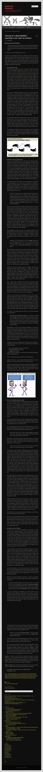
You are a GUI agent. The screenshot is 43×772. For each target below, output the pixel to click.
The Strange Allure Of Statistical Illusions (13, 709)
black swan (18, 674)
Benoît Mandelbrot (33, 673)
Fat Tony (32, 674)
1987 (20, 673)
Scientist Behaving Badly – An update (13, 728)
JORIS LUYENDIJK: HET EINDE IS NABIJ (13, 740)
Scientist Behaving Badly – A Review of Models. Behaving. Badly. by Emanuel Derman (22, 727)
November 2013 (8, 749)
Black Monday (13, 674)
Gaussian (6, 675)
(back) (14, 670)
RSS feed (7, 682)
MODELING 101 (8, 720)
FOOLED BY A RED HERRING (10, 715)
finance (35, 674)
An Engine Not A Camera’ (15, 190)
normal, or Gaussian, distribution (27, 68)
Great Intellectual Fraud (16, 675)
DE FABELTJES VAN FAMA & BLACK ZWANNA (13, 702)
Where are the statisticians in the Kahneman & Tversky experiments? (19, 713)
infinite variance (30, 675)
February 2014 (7, 747)
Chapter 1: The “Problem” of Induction (13, 718)
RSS (5, 761)
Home (6, 27)
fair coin (25, 674)
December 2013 (8, 748)
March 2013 (7, 753)
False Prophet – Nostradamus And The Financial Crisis (16, 714)
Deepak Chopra (18, 557)
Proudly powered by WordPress (21, 767)
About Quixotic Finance (21, 27)
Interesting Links (12, 27)
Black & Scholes (7, 674)
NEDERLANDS (7, 736)
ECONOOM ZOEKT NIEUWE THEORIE (12, 703)
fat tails (29, 674)
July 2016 (6, 744)
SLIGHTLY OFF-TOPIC (9, 732)
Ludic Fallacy (35, 675)
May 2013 (6, 752)
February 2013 (7, 754)
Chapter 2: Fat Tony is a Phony (12, 719)
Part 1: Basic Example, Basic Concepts (13, 722)
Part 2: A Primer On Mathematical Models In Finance (15, 723)
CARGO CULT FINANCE (9, 708)
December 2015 (8, 745)
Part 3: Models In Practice (11, 724)
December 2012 (8, 757)
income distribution (23, 675)
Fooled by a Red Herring (12, 673)
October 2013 (7, 750)
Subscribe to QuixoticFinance (10, 688)
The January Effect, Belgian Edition (11, 683)
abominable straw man (25, 673)
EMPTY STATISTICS (8, 697)
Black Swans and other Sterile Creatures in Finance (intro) (17, 717)
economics (22, 674)
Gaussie (9, 675)
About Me (28, 27)
